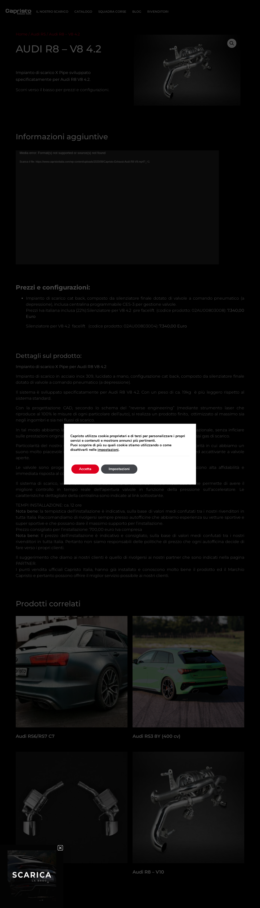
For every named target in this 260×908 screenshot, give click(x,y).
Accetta (85, 469)
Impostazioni (119, 469)
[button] (60, 848)
